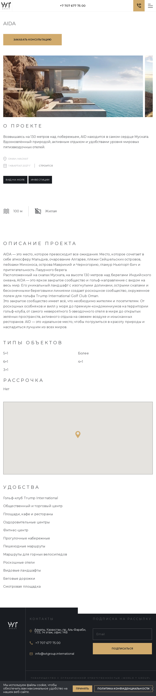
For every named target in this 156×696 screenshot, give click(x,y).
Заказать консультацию (32, 39)
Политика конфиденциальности (124, 688)
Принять (82, 688)
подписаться (122, 648)
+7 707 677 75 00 (73, 6)
